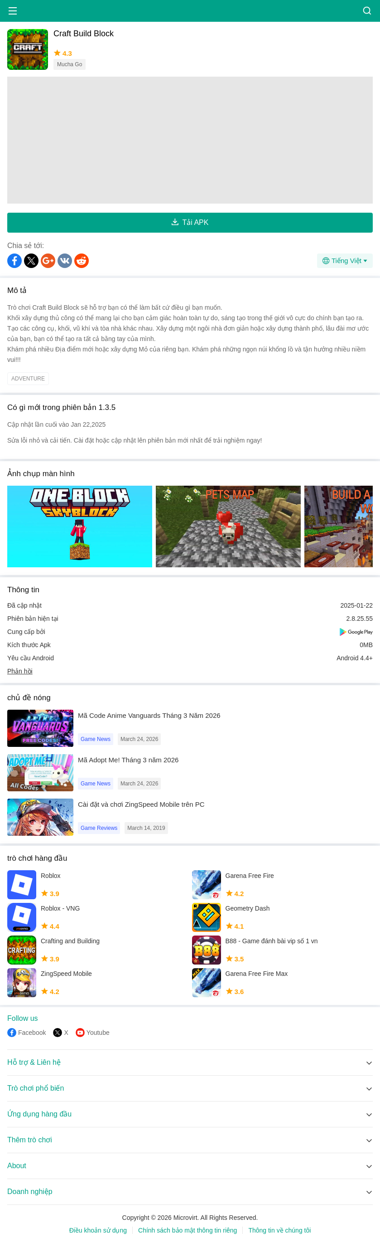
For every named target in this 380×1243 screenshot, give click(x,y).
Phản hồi (20, 671)
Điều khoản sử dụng (98, 1230)
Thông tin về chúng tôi (279, 1230)
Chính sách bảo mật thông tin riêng (187, 1230)
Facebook (32, 1032)
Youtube (98, 1032)
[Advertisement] (190, 140)
